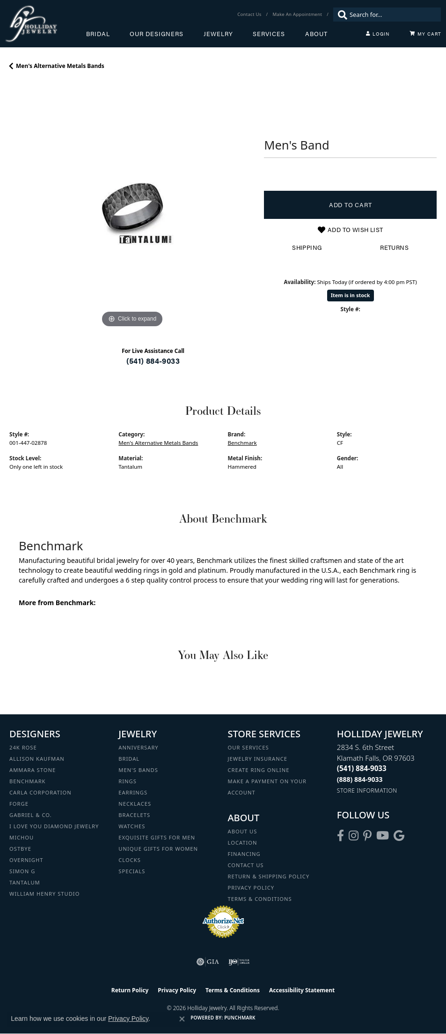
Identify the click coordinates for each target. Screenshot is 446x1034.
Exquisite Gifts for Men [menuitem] (156, 837)
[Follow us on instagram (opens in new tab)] (353, 835)
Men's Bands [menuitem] (138, 769)
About (316, 34)
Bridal (98, 34)
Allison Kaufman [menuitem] (37, 758)
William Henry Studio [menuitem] (44, 893)
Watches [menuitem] (131, 826)
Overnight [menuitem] (26, 859)
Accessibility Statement (302, 990)
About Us (242, 831)
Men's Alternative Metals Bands (60, 66)
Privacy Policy (251, 887)
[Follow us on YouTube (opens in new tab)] (382, 835)
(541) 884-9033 (153, 360)
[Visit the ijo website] (238, 962)
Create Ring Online (259, 769)
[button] (377, 34)
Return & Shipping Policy (269, 876)
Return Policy (130, 990)
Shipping (307, 247)
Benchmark (242, 442)
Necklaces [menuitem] (134, 803)
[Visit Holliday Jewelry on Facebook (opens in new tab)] (340, 835)
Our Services (248, 747)
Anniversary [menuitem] (138, 747)
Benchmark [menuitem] (27, 781)
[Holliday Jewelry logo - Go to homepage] (45, 23)
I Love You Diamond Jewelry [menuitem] (54, 826)
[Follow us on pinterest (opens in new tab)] (367, 835)
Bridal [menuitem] (128, 758)
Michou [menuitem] (21, 837)
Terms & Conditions (260, 898)
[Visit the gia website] (208, 962)
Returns (394, 247)
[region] (132, 207)
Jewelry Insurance (257, 758)
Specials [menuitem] (131, 871)
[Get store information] (367, 790)
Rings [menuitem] (127, 781)
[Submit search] (340, 14)
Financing (244, 853)
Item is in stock (350, 295)
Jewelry (218, 34)
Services (269, 34)
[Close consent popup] (182, 1019)
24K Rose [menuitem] (23, 747)
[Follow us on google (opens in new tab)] (399, 835)
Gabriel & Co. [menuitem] (30, 814)
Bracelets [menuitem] (134, 814)
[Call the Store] (362, 768)
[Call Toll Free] (360, 779)
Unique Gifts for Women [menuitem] (158, 848)
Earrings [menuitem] (132, 792)
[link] (250, 14)
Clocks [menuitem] (129, 859)
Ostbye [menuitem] (20, 848)
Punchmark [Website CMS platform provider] (240, 1017)
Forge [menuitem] (19, 803)
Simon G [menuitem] (22, 871)
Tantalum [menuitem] (24, 882)
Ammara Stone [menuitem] (32, 769)
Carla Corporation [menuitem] (40, 792)
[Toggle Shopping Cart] (425, 34)
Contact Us (246, 865)
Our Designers (156, 34)
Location (242, 842)
